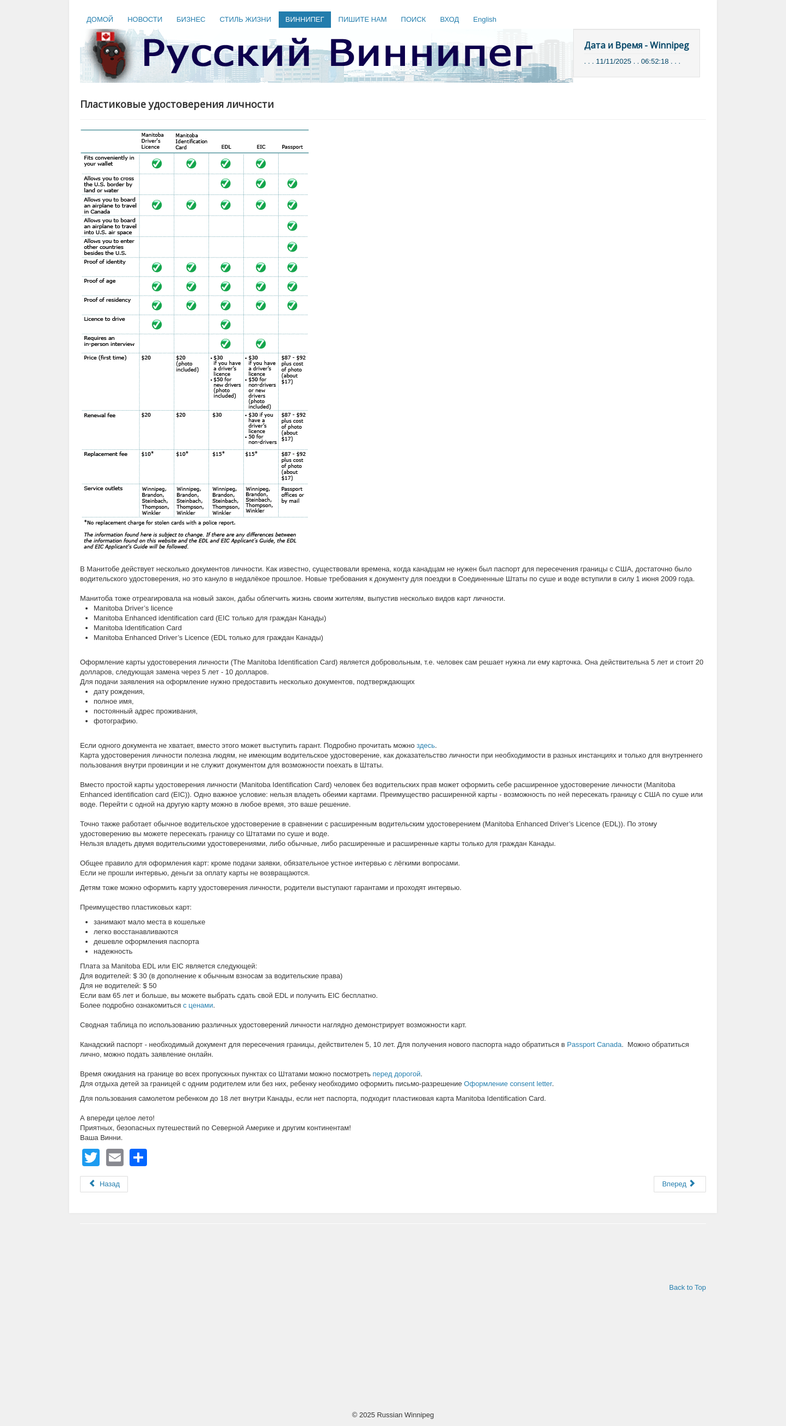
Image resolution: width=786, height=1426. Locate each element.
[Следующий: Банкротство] (680, 1184)
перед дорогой (397, 1074)
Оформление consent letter (508, 1084)
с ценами (198, 1005)
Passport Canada (594, 1044)
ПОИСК (413, 19)
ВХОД (449, 19)
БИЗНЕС (190, 19)
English (484, 19)
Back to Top (687, 1287)
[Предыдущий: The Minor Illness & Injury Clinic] (104, 1184)
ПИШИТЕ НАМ (363, 19)
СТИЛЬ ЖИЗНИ (245, 19)
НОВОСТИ (144, 19)
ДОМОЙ (100, 19)
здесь (425, 745)
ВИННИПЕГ (304, 19)
